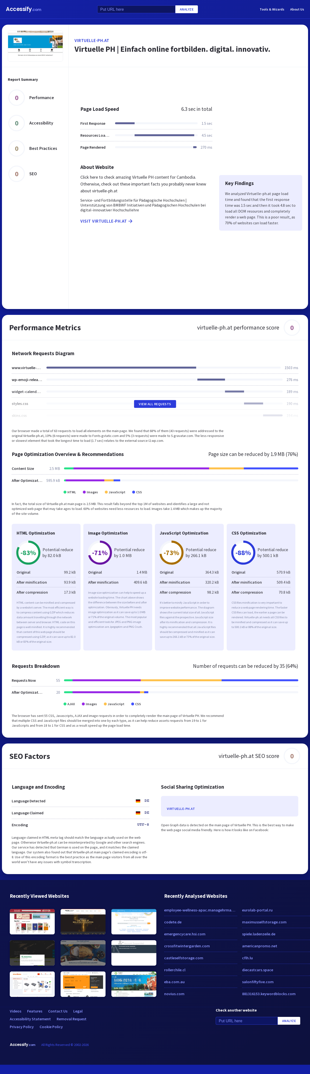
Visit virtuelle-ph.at (106, 221)
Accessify (23, 9)
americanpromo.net (259, 945)
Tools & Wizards (272, 9)
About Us (297, 9)
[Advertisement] (174, 84)
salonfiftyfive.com (258, 981)
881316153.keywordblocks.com (269, 993)
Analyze (187, 9)
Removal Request (71, 1018)
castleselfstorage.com (183, 957)
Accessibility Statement (30, 1018)
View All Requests (155, 404)
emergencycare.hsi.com (184, 933)
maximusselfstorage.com (264, 921)
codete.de (173, 921)
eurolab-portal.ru (257, 910)
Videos (15, 1011)
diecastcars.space (257, 969)
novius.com (174, 993)
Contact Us (57, 1011)
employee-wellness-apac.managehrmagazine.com (200, 910)
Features (34, 1011)
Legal (78, 1011)
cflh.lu (247, 957)
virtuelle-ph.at (92, 40)
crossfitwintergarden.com (187, 945)
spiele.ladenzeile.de (258, 933)
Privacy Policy (22, 1026)
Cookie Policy (51, 1026)
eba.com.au (174, 981)
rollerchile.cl (174, 969)
